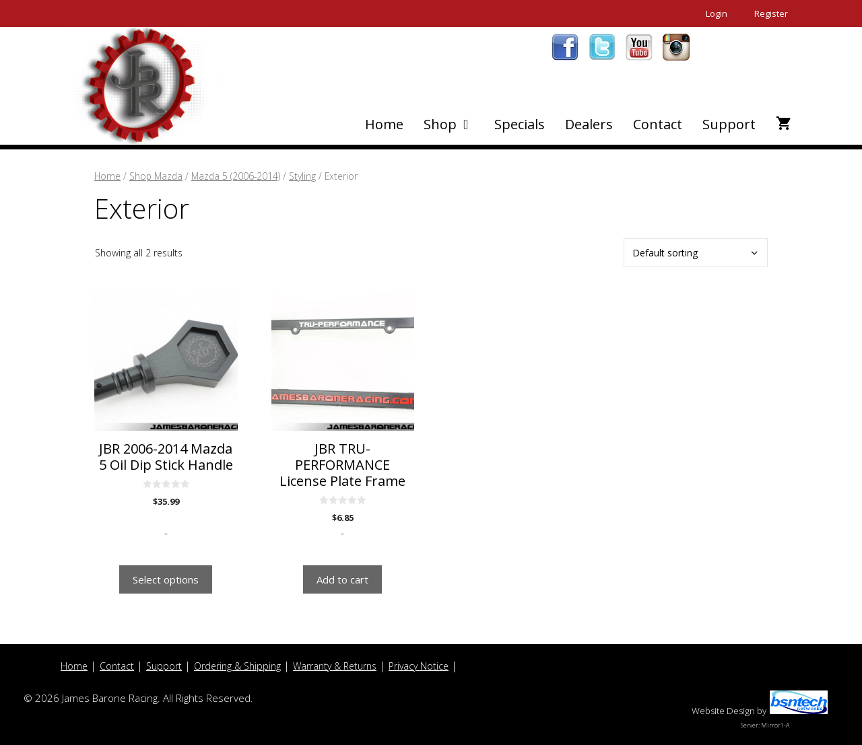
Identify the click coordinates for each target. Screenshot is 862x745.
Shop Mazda (156, 176)
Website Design (723, 711)
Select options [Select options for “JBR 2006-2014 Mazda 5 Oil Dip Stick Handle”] (166, 579)
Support (729, 124)
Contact (657, 124)
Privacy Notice (419, 666)
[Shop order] (696, 252)
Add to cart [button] (342, 579)
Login (716, 13)
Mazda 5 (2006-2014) (235, 176)
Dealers (589, 124)
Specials (519, 124)
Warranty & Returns (334, 666)
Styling (302, 176)
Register (771, 13)
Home (384, 124)
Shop (454, 124)
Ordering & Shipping (237, 666)
